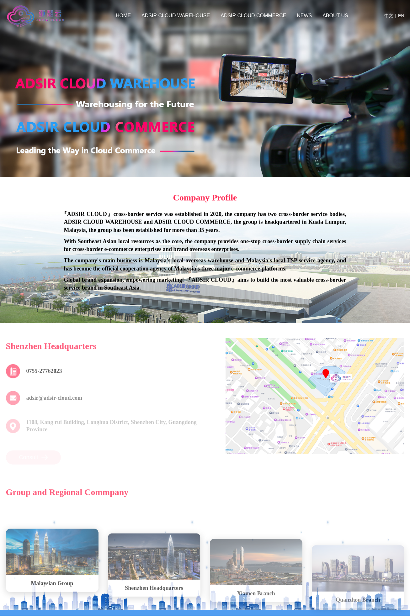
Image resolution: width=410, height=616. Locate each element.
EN (401, 15)
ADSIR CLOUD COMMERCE (253, 15)
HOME (123, 15)
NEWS (304, 15)
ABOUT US (335, 15)
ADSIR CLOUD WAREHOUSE (175, 15)
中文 (388, 15)
